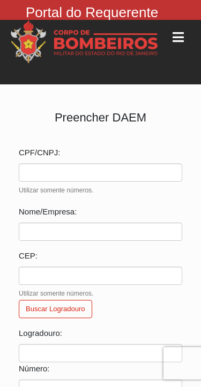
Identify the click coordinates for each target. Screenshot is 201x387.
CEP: (28, 255)
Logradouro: (40, 333)
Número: (34, 368)
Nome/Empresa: (48, 211)
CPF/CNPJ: (40, 152)
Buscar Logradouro (55, 309)
